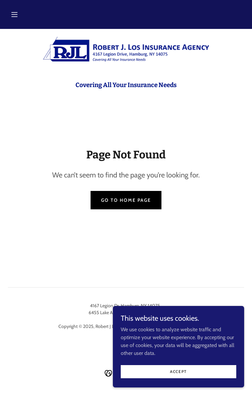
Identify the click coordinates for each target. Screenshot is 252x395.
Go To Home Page (126, 200)
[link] (126, 49)
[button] (14, 14)
